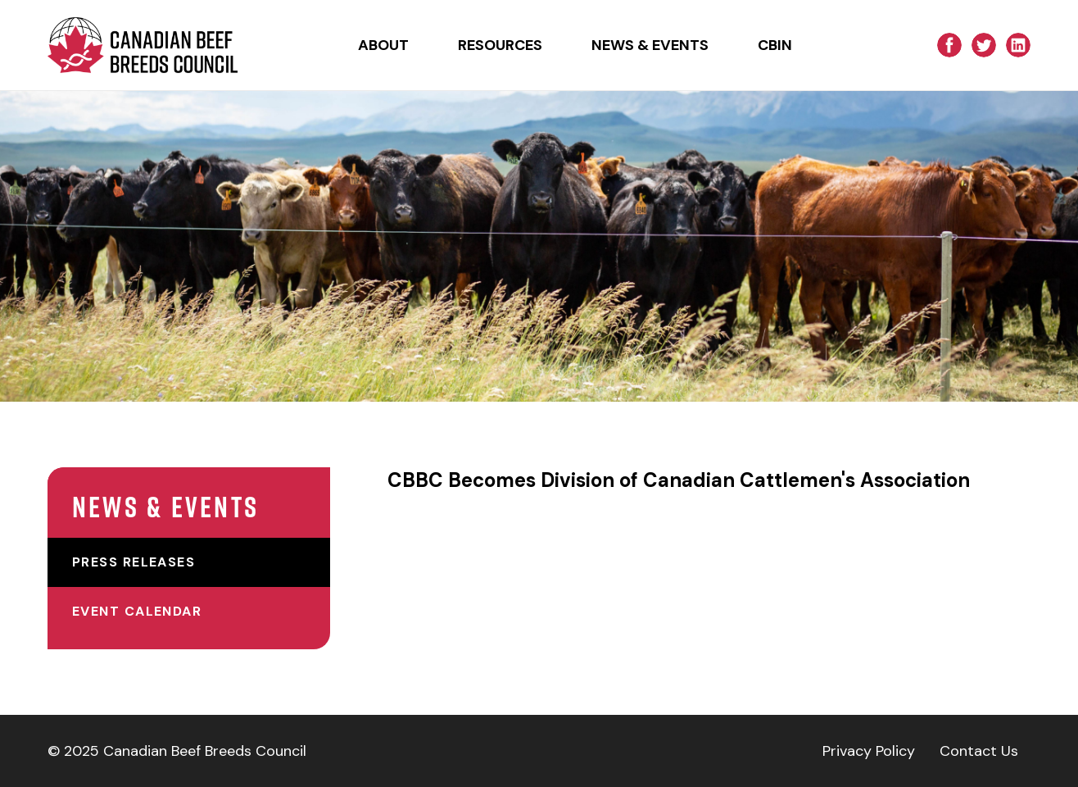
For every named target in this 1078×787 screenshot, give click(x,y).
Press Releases (133, 562)
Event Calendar (137, 611)
